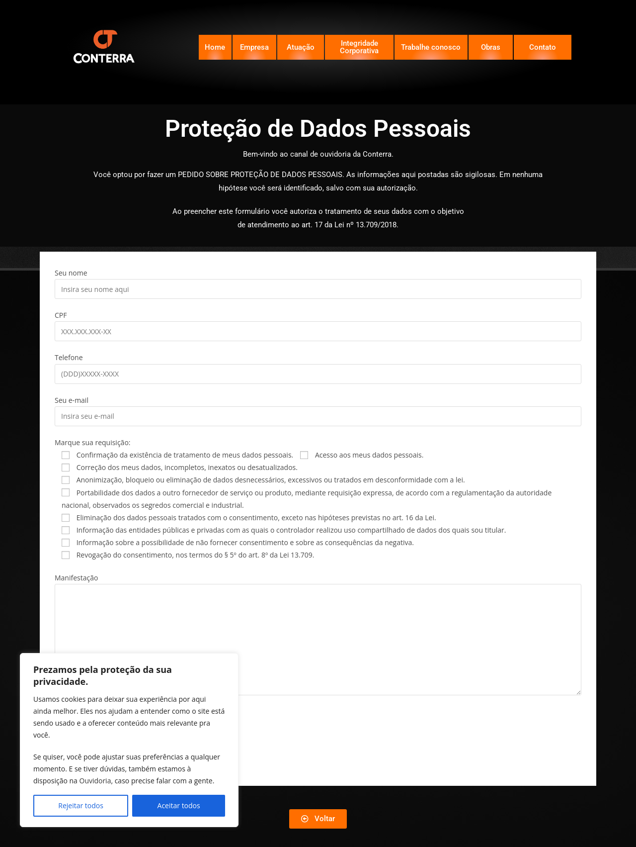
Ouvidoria (95, 780)
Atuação (301, 47)
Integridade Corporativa (359, 47)
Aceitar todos (179, 805)
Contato (542, 47)
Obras (490, 47)
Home (215, 47)
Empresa (254, 47)
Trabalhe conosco (431, 47)
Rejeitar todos (80, 805)
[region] (129, 740)
